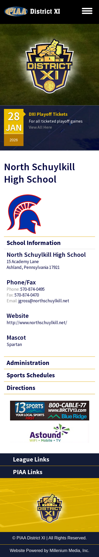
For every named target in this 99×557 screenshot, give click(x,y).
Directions (21, 388)
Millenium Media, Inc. (69, 550)
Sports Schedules (31, 375)
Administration (28, 363)
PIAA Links (28, 472)
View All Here (40, 127)
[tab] (49, 459)
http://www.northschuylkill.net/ (37, 322)
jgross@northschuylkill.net (43, 301)
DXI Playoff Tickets (48, 114)
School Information (34, 243)
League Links (31, 459)
